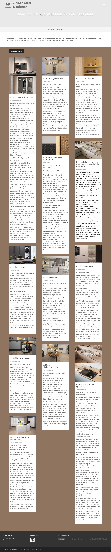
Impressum (26, 549)
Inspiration (60, 29)
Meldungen (51, 29)
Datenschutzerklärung (36, 549)
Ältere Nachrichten (16, 51)
